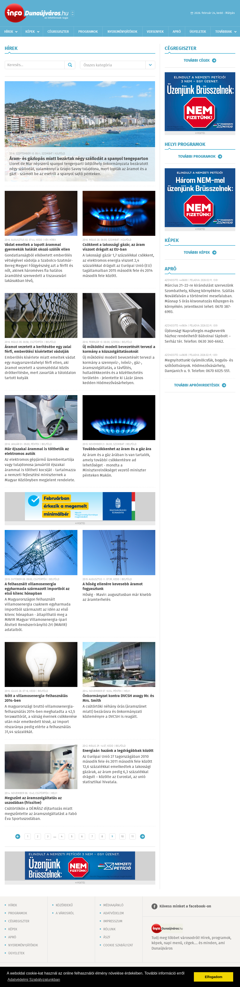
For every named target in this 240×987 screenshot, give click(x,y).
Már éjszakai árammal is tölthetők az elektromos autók (37, 451)
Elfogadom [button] (213, 977)
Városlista (72, 13)
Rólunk (109, 929)
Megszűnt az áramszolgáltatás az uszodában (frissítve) (33, 800)
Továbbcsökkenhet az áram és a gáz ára (117, 449)
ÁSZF (106, 937)
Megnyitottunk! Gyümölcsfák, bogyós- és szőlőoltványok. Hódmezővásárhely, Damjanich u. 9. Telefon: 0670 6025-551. (199, 365)
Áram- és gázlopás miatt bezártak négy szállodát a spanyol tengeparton (78, 159)
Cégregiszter (58, 31)
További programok (197, 156)
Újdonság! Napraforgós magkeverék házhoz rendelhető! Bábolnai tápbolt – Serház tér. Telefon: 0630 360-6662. (198, 336)
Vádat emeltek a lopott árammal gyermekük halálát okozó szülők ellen (37, 247)
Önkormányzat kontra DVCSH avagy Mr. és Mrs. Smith (118, 698)
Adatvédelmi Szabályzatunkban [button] (34, 980)
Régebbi (142, 836)
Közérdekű (64, 905)
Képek (30, 31)
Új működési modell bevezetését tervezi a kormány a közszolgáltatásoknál (119, 349)
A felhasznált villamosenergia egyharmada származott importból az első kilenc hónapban (37, 589)
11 (132, 836)
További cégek (197, 60)
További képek (197, 252)
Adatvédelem (113, 913)
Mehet (69, 65)
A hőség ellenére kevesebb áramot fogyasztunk (113, 586)
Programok (88, 31)
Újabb (18, 836)
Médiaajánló (113, 905)
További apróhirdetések (197, 385)
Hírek (8, 31)
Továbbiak (223, 31)
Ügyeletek (198, 31)
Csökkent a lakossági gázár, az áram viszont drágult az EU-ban (114, 247)
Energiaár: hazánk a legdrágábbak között (118, 751)
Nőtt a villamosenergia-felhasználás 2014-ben (36, 698)
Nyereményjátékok (122, 31)
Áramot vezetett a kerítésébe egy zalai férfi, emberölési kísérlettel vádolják (38, 349)
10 (122, 836)
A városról (65, 913)
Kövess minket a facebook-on (185, 906)
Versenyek (155, 31)
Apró (177, 31)
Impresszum (112, 921)
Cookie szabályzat (118, 945)
